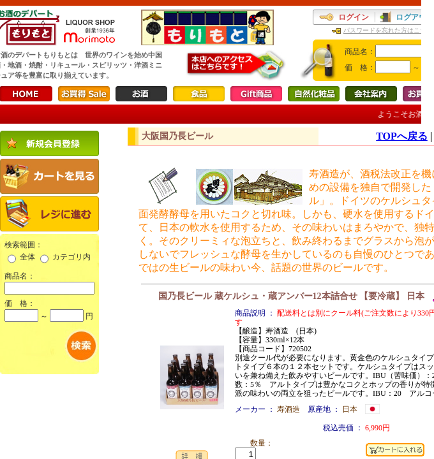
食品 (199, 93)
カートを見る (49, 176)
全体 (27, 256)
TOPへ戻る (402, 136)
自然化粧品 (314, 93)
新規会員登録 (49, 143)
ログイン (353, 17)
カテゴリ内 (71, 256)
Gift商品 (256, 93)
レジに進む (49, 213)
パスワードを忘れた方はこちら (388, 30)
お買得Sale (84, 93)
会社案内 (371, 93)
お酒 (141, 93)
